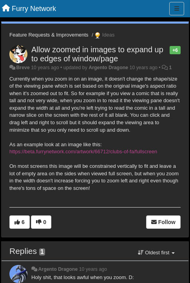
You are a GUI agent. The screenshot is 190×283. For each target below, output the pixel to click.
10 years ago (93, 269)
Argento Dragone (108, 67)
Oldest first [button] (156, 252)
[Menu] (176, 8)
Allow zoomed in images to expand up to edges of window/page (97, 54)
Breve (22, 67)
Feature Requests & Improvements (49, 35)
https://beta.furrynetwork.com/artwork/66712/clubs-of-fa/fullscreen (83, 151)
